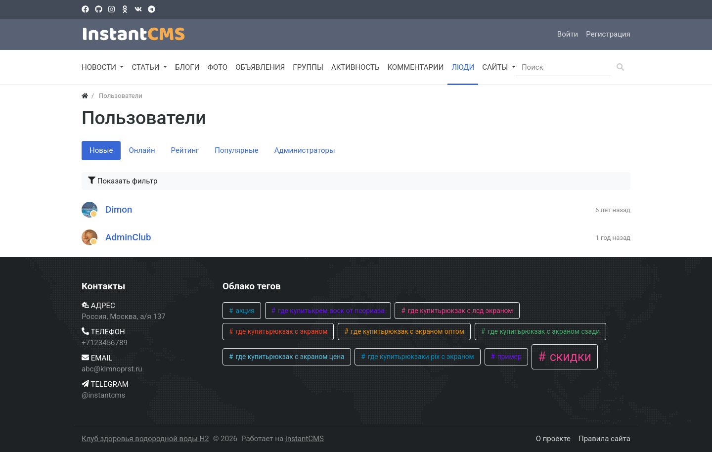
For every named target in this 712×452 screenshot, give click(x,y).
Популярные (236, 150)
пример (509, 357)
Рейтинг (185, 150)
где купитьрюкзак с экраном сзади (543, 331)
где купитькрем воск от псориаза (330, 311)
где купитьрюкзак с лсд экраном (459, 311)
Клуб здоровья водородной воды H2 (145, 438)
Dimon (118, 209)
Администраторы (304, 150)
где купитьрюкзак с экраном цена (289, 357)
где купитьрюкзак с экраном (280, 331)
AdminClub (128, 237)
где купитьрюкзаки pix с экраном (420, 357)
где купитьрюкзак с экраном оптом (406, 331)
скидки (568, 357)
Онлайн (142, 150)
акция (244, 311)
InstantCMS (304, 438)
